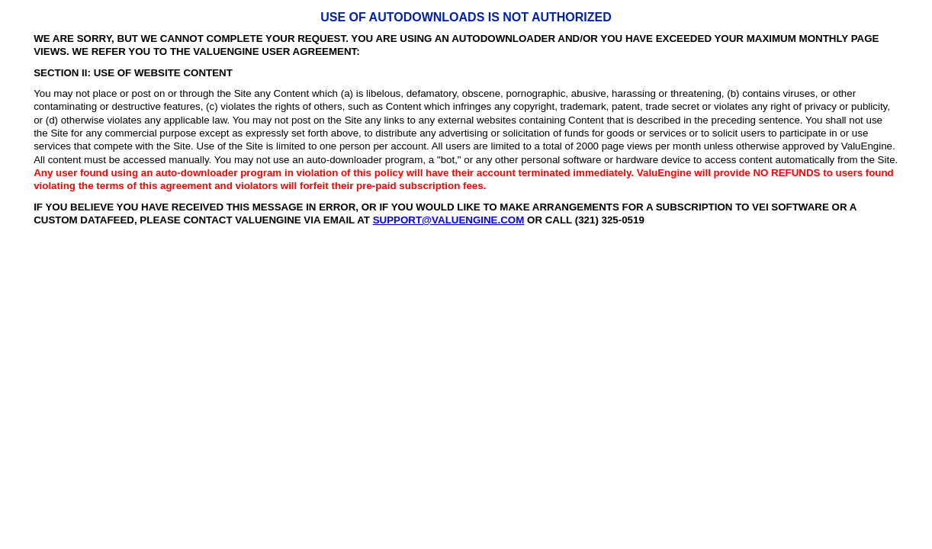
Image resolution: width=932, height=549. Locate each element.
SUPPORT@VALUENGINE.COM (449, 220)
